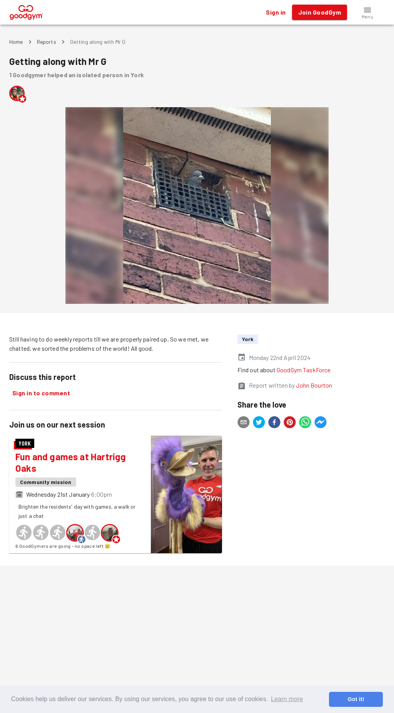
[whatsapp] (305, 423)
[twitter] (259, 423)
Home (16, 41)
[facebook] (274, 423)
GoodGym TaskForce (304, 369)
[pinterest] (290, 423)
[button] (367, 12)
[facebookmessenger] (320, 423)
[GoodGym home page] (26, 11)
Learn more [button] (287, 699)
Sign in (276, 12)
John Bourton (314, 385)
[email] (243, 423)
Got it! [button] (355, 699)
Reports (46, 41)
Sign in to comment (41, 393)
